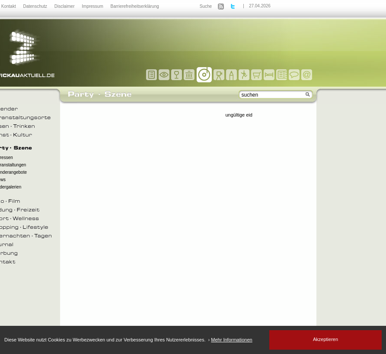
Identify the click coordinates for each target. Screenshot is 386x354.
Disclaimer (65, 6)
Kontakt (9, 6)
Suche (206, 6)
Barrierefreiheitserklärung (135, 6)
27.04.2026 (260, 5)
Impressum (93, 6)
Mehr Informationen (231, 339)
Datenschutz (35, 6)
